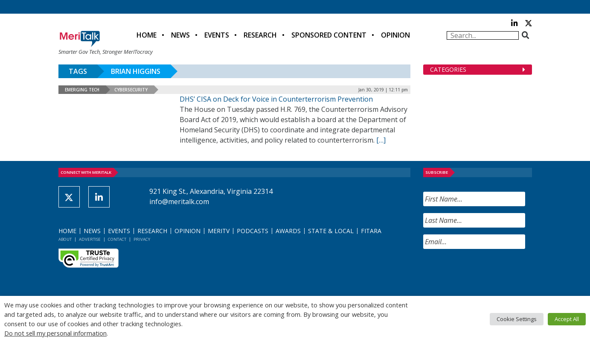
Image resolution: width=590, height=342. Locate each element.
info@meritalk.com (179, 201)
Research (260, 35)
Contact (117, 239)
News (180, 35)
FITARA (371, 231)
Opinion (395, 35)
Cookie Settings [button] (517, 319)
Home (147, 35)
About (65, 239)
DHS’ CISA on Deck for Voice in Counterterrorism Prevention (276, 99)
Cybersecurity (131, 90)
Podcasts (252, 231)
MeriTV (219, 231)
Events (216, 35)
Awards (288, 231)
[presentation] (488, 272)
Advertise (90, 239)
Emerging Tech (82, 90)
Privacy (142, 239)
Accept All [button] (567, 319)
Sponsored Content (328, 35)
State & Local (331, 231)
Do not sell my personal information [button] (55, 333)
